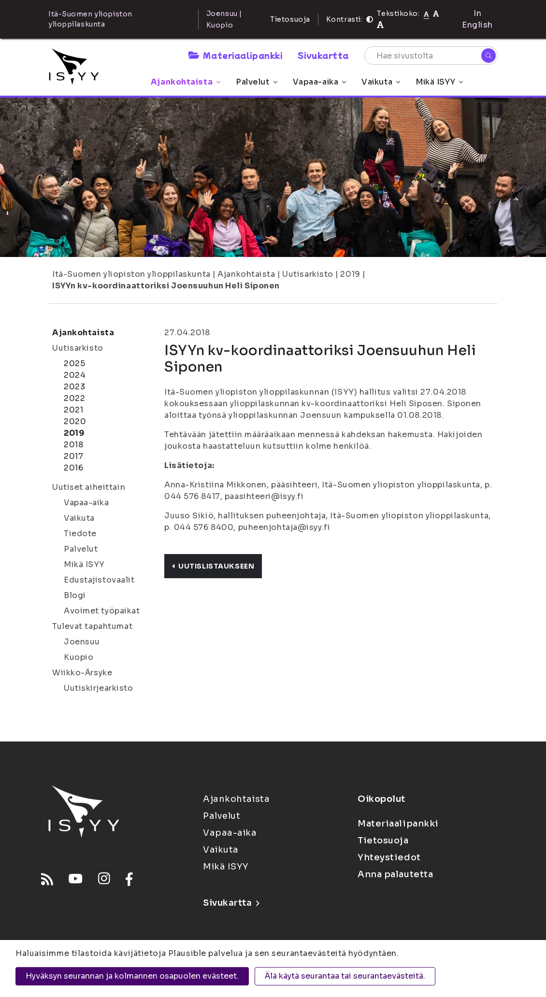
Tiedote (80, 533)
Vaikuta (380, 82)
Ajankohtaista (185, 82)
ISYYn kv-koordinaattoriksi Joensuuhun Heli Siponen (166, 286)
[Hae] (488, 55)
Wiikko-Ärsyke (82, 673)
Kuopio (78, 657)
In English (477, 19)
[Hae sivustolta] (431, 55)
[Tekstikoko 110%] (436, 13)
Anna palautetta (395, 874)
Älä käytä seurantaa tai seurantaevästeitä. (345, 976)
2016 (73, 468)
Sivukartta (323, 55)
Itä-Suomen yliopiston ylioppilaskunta (131, 274)
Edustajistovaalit (99, 580)
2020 (75, 421)
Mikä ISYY (439, 82)
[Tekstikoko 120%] (380, 25)
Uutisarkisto (307, 274)
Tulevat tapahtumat (92, 626)
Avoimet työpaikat (102, 611)
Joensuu (82, 642)
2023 (74, 387)
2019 (350, 274)
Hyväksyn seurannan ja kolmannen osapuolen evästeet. (132, 976)
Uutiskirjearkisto (98, 688)
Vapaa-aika (319, 82)
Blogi (75, 595)
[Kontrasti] (369, 19)
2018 (73, 445)
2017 (73, 456)
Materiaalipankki (235, 55)
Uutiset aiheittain (88, 487)
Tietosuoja (290, 19)
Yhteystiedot (389, 857)
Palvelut (256, 82)
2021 (73, 410)
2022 (74, 398)
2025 (74, 363)
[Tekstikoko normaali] (426, 13)
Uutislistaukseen (213, 566)
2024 (75, 375)
